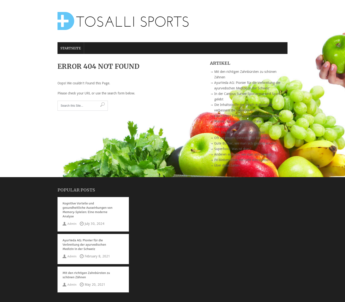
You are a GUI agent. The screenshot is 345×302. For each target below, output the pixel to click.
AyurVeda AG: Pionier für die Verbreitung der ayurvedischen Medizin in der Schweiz (84, 244)
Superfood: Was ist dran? (232, 149)
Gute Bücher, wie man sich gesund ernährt (245, 143)
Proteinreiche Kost (227, 127)
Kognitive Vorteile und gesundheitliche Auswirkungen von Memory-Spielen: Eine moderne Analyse (87, 209)
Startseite (70, 48)
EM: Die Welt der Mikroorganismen (239, 132)
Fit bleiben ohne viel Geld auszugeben (242, 160)
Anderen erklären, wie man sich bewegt (242, 154)
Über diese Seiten (227, 165)
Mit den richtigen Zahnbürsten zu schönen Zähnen (86, 275)
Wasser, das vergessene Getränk (237, 121)
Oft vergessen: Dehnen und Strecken (241, 138)
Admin (71, 224)
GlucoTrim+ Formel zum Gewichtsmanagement (248, 116)
